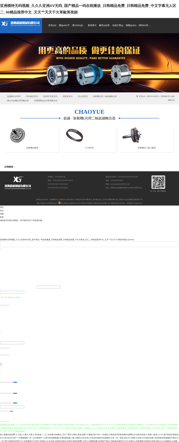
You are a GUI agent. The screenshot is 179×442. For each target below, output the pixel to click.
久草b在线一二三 (40, 434)
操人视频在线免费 (7, 434)
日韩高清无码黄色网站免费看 (121, 434)
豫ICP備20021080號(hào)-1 (47, 203)
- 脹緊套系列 (67, 96)
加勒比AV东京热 (81, 437)
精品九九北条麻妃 (163, 440)
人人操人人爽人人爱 (24, 434)
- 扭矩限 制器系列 (49, 96)
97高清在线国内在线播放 (99, 437)
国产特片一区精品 (100, 434)
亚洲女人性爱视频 (136, 440)
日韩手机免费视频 (51, 437)
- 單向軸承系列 (31, 96)
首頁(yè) (142, 96)
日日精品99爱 (147, 437)
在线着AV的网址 (54, 434)
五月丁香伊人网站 (69, 434)
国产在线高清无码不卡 (14, 440)
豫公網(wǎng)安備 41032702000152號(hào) (76, 203)
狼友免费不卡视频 (85, 434)
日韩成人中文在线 (46, 440)
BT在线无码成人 (140, 434)
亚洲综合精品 (60, 440)
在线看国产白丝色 (31, 440)
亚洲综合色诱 (149, 440)
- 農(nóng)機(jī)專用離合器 (17, 101)
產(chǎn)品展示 (153, 96)
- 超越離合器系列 (13, 96)
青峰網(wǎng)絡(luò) (134, 203)
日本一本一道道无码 (119, 437)
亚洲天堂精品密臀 (74, 440)
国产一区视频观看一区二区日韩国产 (28, 437)
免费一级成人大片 (155, 434)
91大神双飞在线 (134, 437)
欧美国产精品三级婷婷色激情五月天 (113, 440)
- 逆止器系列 (82, 96)
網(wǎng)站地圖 (100, 203)
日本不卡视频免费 (90, 440)
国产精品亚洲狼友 (171, 434)
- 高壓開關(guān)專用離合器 (45, 101)
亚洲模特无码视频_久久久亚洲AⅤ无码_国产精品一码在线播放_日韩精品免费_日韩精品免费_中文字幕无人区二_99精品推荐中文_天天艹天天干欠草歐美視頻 (63, 240)
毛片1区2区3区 (6, 437)
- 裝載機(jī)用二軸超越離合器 (104, 96)
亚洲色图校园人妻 (66, 437)
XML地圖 (110, 203)
